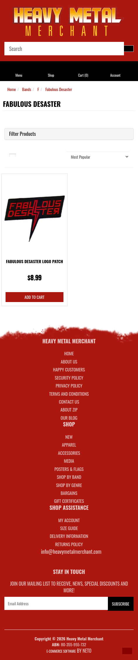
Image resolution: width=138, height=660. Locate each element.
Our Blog (69, 417)
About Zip (69, 409)
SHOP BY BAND (69, 477)
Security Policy (69, 377)
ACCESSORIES (69, 453)
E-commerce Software (61, 651)
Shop (51, 75)
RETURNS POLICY (69, 544)
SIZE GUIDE (69, 528)
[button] (127, 651)
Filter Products (22, 134)
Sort (55, 154)
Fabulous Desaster (58, 89)
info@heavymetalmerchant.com (71, 551)
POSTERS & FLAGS (69, 469)
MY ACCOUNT (69, 520)
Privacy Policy (69, 385)
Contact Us (69, 401)
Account (115, 75)
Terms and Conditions (69, 393)
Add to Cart (34, 297)
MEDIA (69, 460)
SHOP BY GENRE (69, 485)
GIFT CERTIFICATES (69, 501)
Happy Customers (69, 369)
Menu (19, 75)
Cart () (83, 75)
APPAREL (69, 444)
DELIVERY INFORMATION (69, 536)
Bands (26, 89)
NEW (69, 436)
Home (11, 89)
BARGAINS (69, 493)
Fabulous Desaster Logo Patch (34, 261)
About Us (69, 361)
